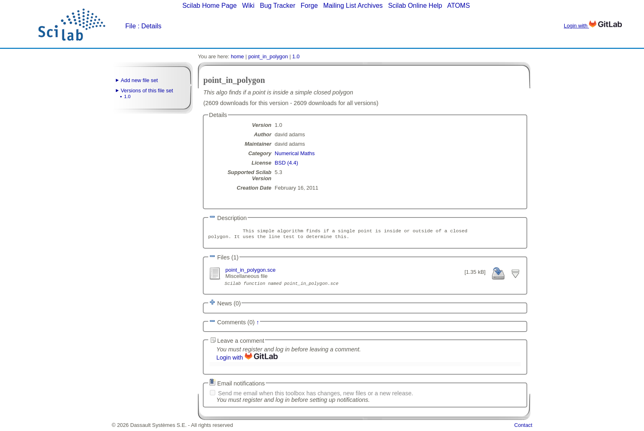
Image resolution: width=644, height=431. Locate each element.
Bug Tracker (277, 5)
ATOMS (458, 5)
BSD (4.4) (286, 163)
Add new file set (139, 80)
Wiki (248, 5)
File (130, 26)
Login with (593, 26)
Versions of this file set (147, 90)
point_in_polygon (268, 56)
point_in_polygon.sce (250, 271)
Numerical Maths (295, 153)
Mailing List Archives (353, 5)
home (237, 56)
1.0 (127, 96)
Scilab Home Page (209, 5)
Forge (309, 5)
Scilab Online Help (415, 5)
